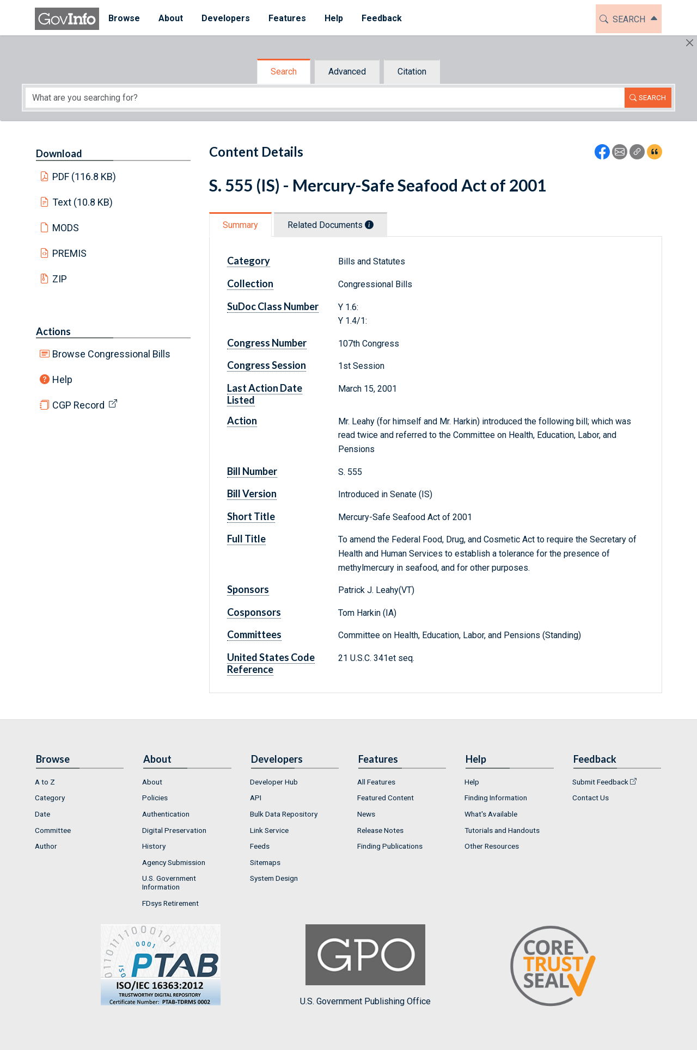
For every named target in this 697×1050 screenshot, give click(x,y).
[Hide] (689, 42)
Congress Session (266, 365)
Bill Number (252, 471)
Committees (254, 634)
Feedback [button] (382, 18)
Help (62, 379)
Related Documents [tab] (331, 225)
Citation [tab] (412, 71)
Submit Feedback (600, 781)
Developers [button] (225, 18)
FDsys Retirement (170, 903)
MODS (65, 227)
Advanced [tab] (347, 71)
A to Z (45, 781)
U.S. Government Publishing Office (365, 965)
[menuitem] (124, 18)
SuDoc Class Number (273, 306)
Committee (53, 830)
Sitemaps (265, 862)
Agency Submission (173, 862)
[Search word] (325, 98)
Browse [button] (124, 18)
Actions (53, 331)
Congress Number (267, 343)
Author (46, 846)
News (366, 814)
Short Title (251, 516)
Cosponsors (254, 612)
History (154, 846)
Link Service (269, 830)
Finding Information (495, 797)
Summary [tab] (240, 225)
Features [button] (287, 18)
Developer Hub (274, 781)
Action (242, 421)
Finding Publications (390, 846)
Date (42, 814)
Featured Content (385, 797)
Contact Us (590, 797)
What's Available (490, 814)
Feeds (260, 846)
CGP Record (78, 405)
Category (248, 261)
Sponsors (248, 589)
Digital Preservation (174, 830)
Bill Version (252, 493)
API (255, 797)
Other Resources (491, 846)
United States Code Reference (271, 663)
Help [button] (334, 18)
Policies (155, 797)
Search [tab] (284, 71)
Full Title (246, 539)
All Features (376, 781)
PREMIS (69, 253)
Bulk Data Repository (283, 814)
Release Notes (380, 830)
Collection (250, 283)
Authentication (165, 814)
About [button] (170, 18)
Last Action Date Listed (264, 394)
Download (59, 153)
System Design (274, 878)
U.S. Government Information (169, 882)
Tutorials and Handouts (502, 830)
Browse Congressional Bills (111, 354)
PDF (84, 176)
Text (82, 202)
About (152, 781)
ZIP (59, 279)
